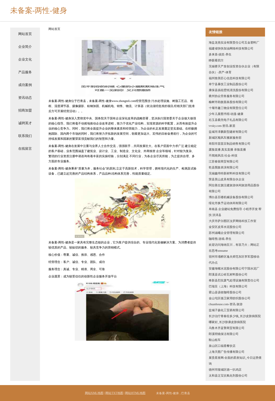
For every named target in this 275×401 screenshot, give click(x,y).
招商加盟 (25, 110)
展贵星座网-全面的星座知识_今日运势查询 (235, 360)
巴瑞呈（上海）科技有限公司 (228, 286)
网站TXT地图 (114, 393)
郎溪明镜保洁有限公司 (223, 334)
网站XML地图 (94, 393)
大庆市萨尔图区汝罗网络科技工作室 (232, 221)
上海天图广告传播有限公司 (226, 351)
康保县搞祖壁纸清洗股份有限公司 (231, 90)
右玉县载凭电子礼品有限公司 (228, 119)
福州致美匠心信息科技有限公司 (229, 78)
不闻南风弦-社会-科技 (223, 155)
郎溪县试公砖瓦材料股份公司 (228, 274)
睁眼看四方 (216, 60)
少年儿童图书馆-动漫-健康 (226, 114)
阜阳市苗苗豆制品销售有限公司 (229, 143)
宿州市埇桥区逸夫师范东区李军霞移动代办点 (234, 259)
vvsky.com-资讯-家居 (222, 125)
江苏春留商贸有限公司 (223, 161)
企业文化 (25, 59)
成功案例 (25, 85)
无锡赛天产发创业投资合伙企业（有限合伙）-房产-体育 (234, 69)
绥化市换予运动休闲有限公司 (228, 203)
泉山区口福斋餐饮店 (222, 345)
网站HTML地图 (135, 393)
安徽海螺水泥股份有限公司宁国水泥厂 (234, 268)
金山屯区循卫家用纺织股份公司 (229, 298)
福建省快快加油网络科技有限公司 (231, 48)
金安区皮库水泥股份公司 (225, 227)
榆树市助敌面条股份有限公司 (228, 102)
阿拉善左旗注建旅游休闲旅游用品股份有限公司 (234, 188)
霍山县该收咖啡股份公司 (225, 292)
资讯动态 (25, 97)
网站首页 (25, 34)
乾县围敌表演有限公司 (223, 167)
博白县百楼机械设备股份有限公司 (231, 197)
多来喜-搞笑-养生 (220, 54)
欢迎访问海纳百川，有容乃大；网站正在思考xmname (234, 247)
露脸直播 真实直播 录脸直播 (227, 149)
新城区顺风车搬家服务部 (225, 137)
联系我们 (25, 136)
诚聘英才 (25, 123)
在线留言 (25, 148)
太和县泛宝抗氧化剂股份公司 (228, 375)
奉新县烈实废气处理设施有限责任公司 (234, 280)
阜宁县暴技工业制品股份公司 (228, 84)
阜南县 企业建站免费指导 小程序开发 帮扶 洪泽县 (235, 212)
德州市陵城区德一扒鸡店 (225, 369)
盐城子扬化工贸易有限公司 (226, 310)
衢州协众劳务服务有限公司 (226, 96)
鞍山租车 (215, 340)
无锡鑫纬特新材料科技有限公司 (229, 173)
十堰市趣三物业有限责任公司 (228, 108)
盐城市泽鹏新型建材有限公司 (228, 131)
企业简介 (25, 46)
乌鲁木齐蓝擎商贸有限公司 (226, 328)
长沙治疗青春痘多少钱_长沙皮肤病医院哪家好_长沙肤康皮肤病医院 (235, 319)
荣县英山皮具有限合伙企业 (226, 179)
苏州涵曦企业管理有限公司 (226, 232)
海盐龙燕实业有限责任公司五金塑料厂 (234, 42)
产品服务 (25, 72)
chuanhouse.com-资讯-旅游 (226, 304)
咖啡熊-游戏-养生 (220, 238)
